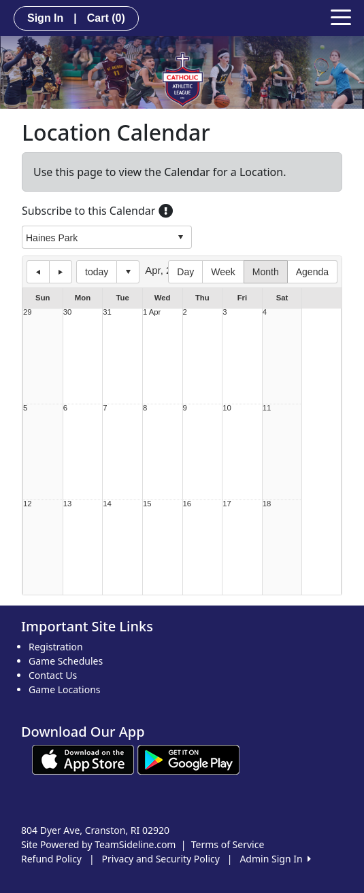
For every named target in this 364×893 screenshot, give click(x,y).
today (96, 271)
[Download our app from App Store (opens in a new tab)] (83, 758)
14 (107, 504)
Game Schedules (66, 660)
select (180, 237)
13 (67, 504)
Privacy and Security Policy (161, 858)
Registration (56, 646)
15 (147, 504)
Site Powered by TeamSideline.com (98, 844)
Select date (127, 271)
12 (27, 504)
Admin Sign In (274, 858)
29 (27, 312)
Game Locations (65, 689)
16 (187, 504)
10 (226, 408)
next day (60, 271)
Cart (106, 18)
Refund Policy (51, 858)
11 (267, 408)
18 (267, 504)
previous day (38, 271)
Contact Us (53, 675)
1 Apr (152, 312)
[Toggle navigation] (340, 16)
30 (67, 312)
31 (107, 312)
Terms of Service (228, 844)
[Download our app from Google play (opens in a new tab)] (188, 758)
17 (226, 504)
